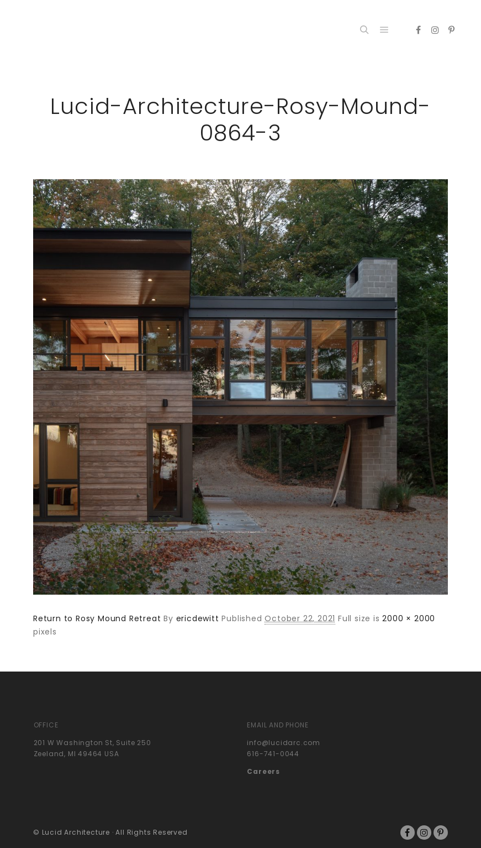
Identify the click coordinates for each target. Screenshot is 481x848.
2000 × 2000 (408, 618)
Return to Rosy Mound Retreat (97, 618)
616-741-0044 (273, 753)
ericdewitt (197, 618)
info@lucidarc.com (283, 742)
